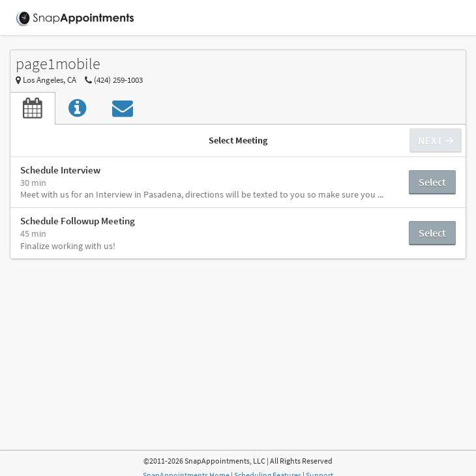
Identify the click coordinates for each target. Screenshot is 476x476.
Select (432, 181)
